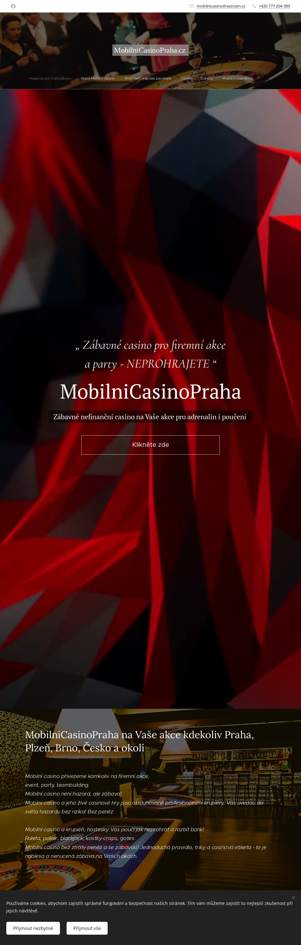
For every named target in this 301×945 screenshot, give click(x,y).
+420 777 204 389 (274, 6)
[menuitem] (123, 78)
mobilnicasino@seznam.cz (220, 6)
